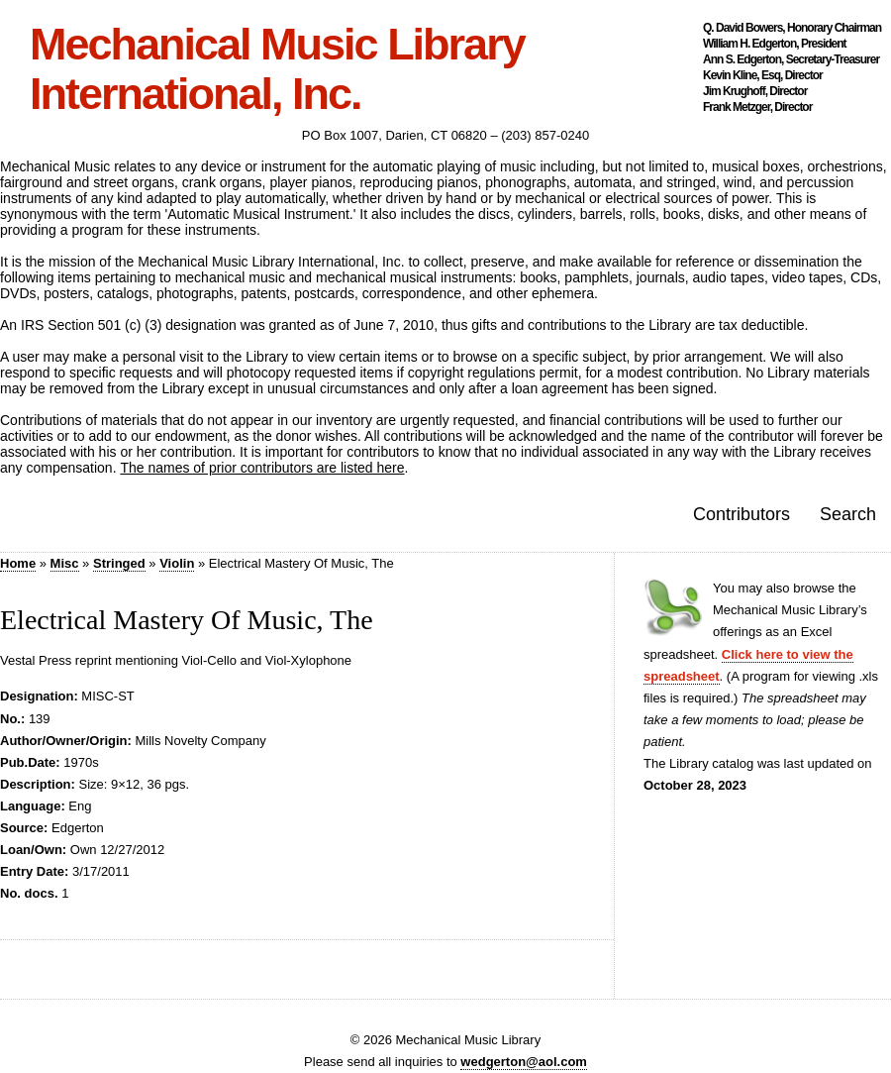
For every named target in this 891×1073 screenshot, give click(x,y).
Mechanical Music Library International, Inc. (277, 69)
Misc (64, 563)
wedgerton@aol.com (523, 1061)
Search (848, 514)
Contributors (741, 514)
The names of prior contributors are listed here (262, 468)
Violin (176, 563)
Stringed (119, 563)
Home (18, 563)
